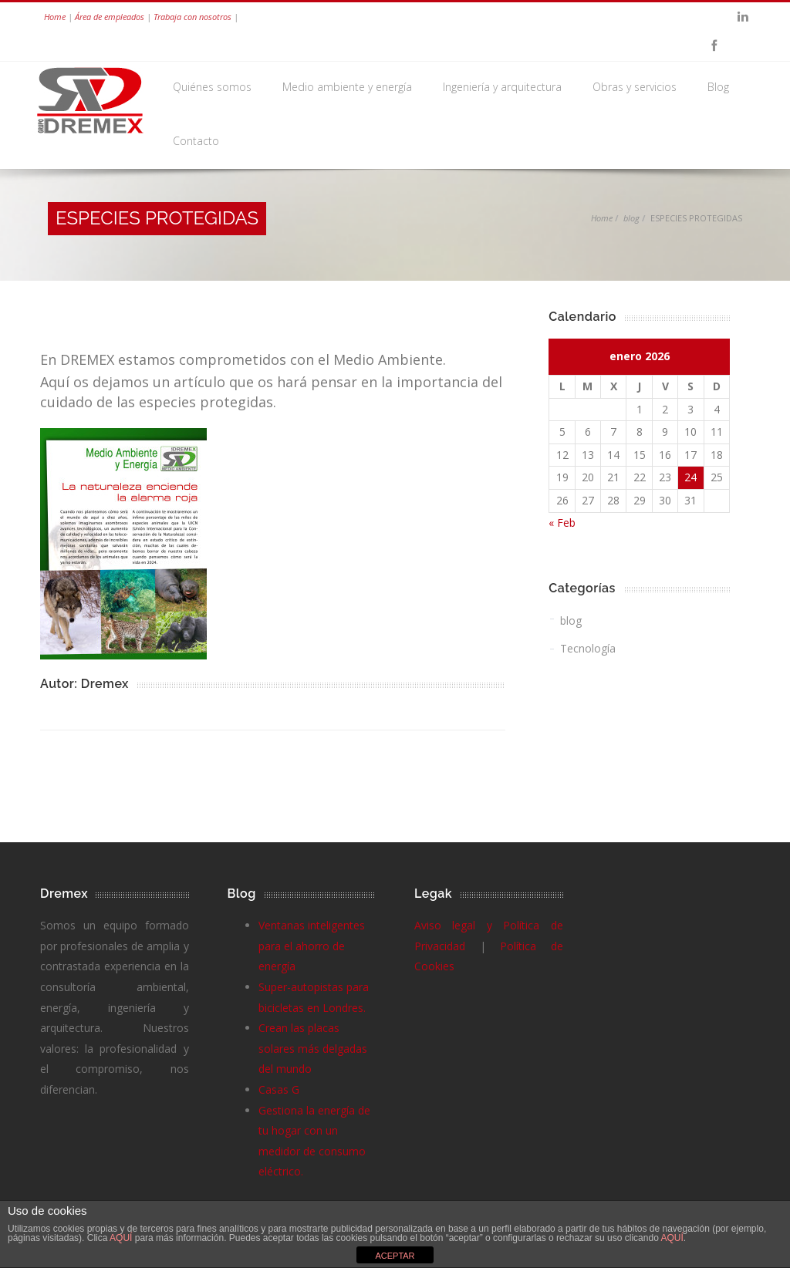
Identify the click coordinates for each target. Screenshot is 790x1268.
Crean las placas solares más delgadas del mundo (312, 1048)
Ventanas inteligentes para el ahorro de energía (311, 945)
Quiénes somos (212, 86)
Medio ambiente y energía (347, 86)
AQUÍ (122, 1238)
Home (55, 16)
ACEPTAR (394, 1255)
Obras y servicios (634, 86)
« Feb (562, 522)
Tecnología (588, 648)
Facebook (713, 46)
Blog (718, 86)
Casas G (278, 1089)
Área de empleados (109, 16)
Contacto (196, 140)
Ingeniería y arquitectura (502, 86)
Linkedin (743, 17)
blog (631, 218)
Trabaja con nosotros (192, 16)
